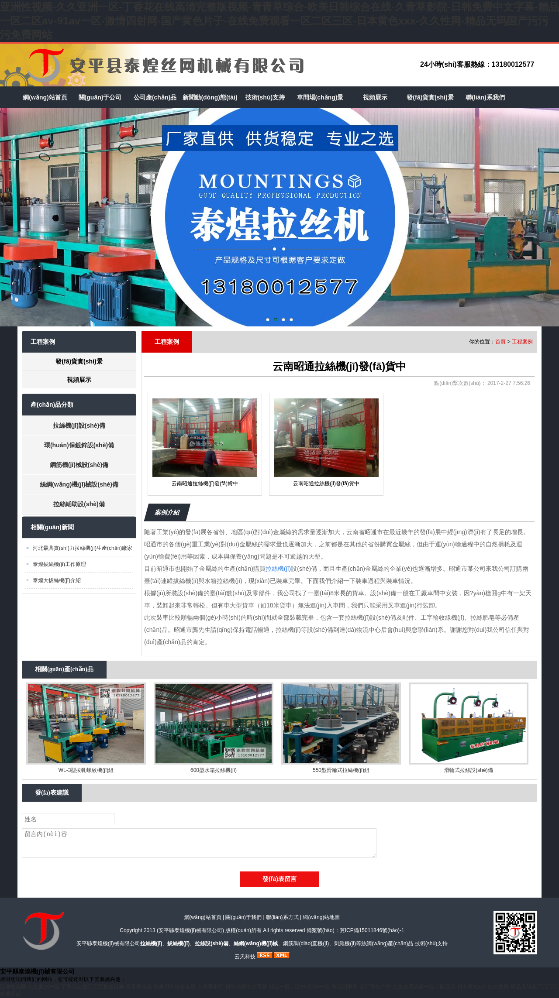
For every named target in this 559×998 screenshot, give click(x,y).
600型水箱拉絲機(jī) (213, 770)
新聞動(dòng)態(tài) (210, 97)
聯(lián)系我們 (485, 97)
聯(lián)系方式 (282, 917)
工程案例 (522, 342)
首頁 (500, 342)
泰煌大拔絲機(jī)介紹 (57, 580)
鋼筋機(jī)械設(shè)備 (79, 464)
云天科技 (245, 956)
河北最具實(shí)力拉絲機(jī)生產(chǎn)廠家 (82, 548)
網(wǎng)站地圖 (321, 917)
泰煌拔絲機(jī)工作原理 (59, 564)
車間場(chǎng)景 (320, 97)
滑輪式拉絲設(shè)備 (468, 770)
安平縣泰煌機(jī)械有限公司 (190, 930)
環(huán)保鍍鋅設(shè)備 (79, 445)
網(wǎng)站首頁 (45, 97)
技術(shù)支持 (265, 97)
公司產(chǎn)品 (155, 97)
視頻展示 (375, 97)
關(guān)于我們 (243, 917)
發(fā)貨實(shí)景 (430, 97)
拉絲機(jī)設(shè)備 (79, 425)
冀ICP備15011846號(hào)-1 (372, 930)
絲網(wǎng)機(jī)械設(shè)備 (79, 484)
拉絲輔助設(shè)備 (78, 504)
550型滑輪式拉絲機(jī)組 (341, 770)
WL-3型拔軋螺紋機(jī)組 (86, 770)
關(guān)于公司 (100, 97)
